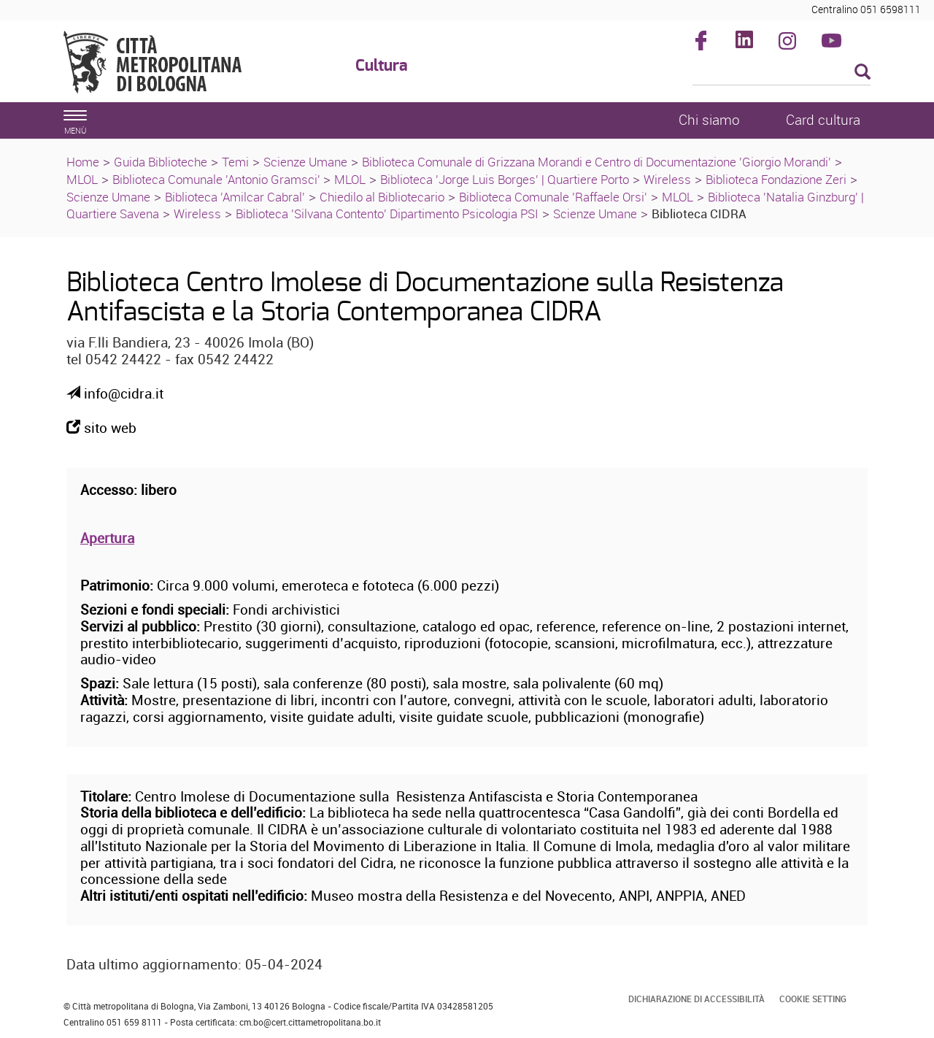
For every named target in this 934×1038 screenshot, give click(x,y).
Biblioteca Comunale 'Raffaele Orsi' (553, 196)
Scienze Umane (305, 161)
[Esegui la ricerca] (862, 73)
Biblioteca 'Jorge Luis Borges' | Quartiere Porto (504, 179)
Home (82, 161)
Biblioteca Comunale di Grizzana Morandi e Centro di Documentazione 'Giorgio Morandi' (596, 161)
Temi (235, 161)
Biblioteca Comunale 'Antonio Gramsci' (217, 179)
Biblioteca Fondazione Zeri (776, 179)
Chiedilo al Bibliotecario (382, 196)
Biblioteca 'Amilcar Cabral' (235, 196)
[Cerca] (781, 73)
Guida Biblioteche (160, 161)
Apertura (107, 537)
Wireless (667, 179)
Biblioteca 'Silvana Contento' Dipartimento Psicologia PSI (387, 213)
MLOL (82, 179)
